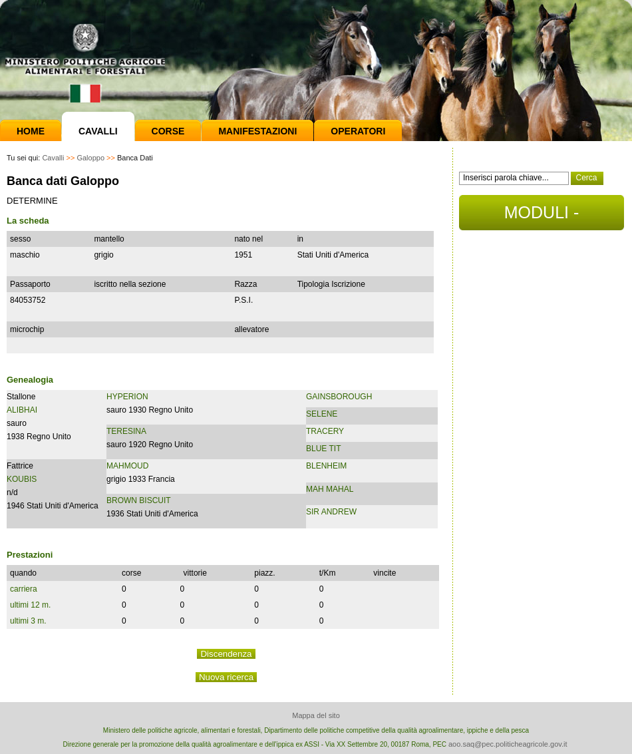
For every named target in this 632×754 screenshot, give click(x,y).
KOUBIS (22, 479)
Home (31, 131)
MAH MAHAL (329, 489)
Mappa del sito (316, 715)
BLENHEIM (326, 466)
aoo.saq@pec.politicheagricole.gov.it (507, 744)
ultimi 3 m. (28, 621)
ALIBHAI (22, 410)
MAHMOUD (127, 466)
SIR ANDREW (331, 511)
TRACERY (325, 431)
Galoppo (90, 158)
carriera (23, 589)
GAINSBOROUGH (339, 396)
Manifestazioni (257, 131)
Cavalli (98, 131)
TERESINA (126, 431)
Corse (168, 131)
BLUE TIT (323, 448)
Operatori (358, 131)
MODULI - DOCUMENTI (541, 216)
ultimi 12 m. (30, 605)
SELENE (321, 414)
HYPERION (127, 396)
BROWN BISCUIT (138, 500)
